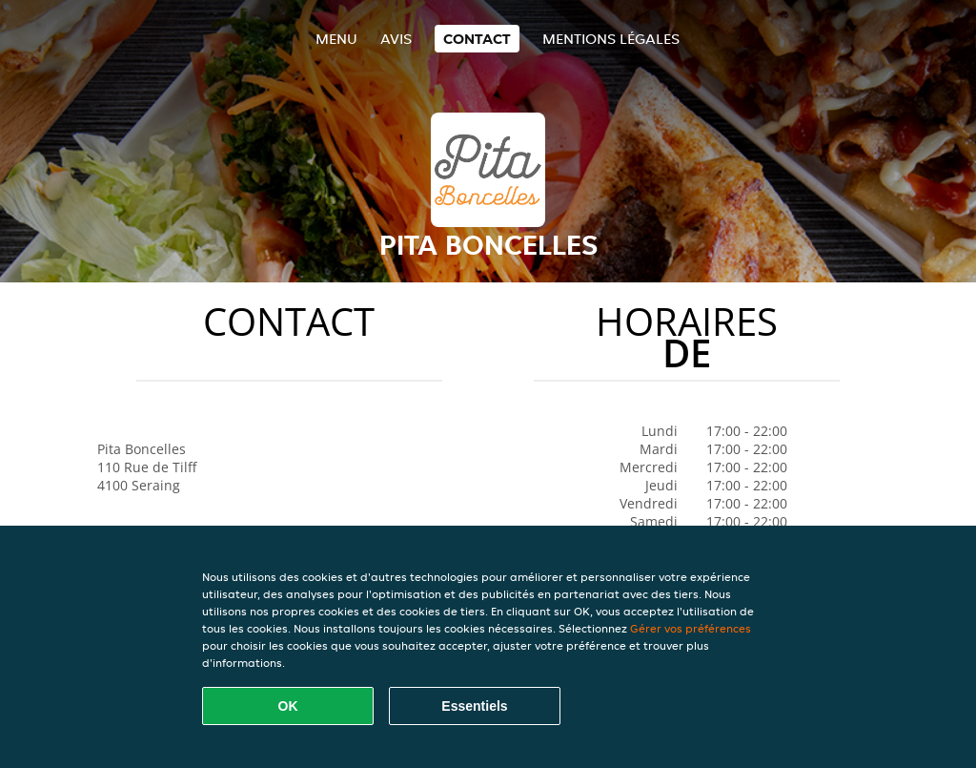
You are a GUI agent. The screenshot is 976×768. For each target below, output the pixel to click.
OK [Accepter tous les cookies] (288, 706)
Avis (396, 39)
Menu (336, 39)
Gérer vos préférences (690, 628)
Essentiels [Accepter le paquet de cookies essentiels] (474, 706)
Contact (477, 39)
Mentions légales (611, 39)
